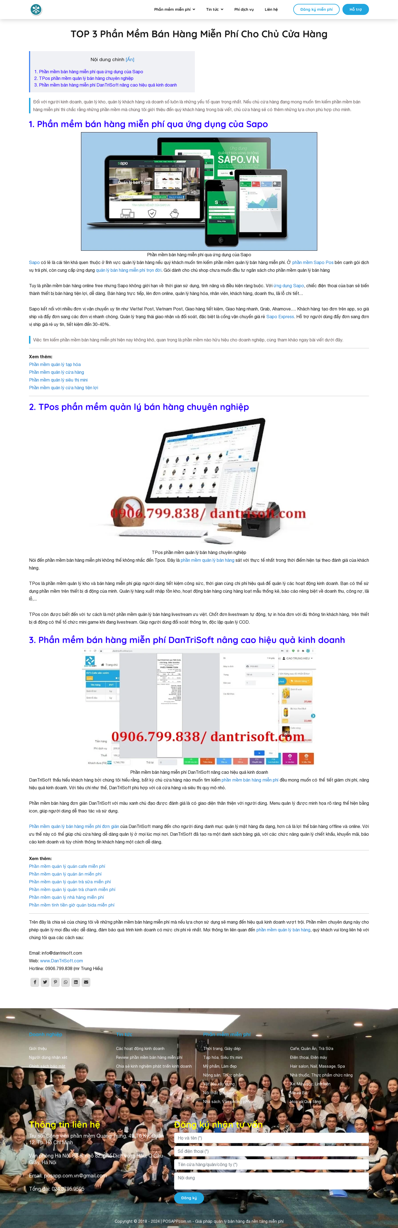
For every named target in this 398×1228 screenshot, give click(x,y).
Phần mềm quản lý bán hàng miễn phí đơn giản (74, 826)
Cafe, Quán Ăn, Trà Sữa (311, 1048)
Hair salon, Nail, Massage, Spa (317, 1066)
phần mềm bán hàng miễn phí (250, 779)
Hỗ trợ (356, 9)
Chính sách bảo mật (47, 1066)
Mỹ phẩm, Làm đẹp (220, 1066)
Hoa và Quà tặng (305, 1101)
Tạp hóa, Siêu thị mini (222, 1057)
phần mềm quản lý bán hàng (207, 560)
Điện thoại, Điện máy (308, 1057)
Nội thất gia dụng (219, 1093)
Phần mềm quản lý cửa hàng (56, 372)
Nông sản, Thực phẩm (223, 1075)
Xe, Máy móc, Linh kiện (310, 1084)
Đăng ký (189, 1197)
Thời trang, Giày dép (222, 1048)
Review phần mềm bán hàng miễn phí (149, 1057)
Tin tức (212, 9)
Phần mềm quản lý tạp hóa (55, 364)
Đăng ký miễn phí (316, 9)
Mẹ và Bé (298, 1093)
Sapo (34, 262)
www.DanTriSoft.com (61, 960)
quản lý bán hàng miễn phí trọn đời (128, 270)
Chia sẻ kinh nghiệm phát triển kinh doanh (154, 1066)
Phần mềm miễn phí (172, 9)
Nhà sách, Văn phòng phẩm (228, 1101)
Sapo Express (280, 316)
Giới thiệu (38, 1048)
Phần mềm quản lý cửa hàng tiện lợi (63, 387)
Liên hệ (271, 9)
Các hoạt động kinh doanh (140, 1048)
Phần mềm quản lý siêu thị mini (58, 379)
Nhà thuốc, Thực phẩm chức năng (321, 1075)
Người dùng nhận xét (48, 1057)
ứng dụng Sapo (289, 285)
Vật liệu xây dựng (219, 1084)
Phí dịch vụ (244, 9)
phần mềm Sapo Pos (313, 262)
